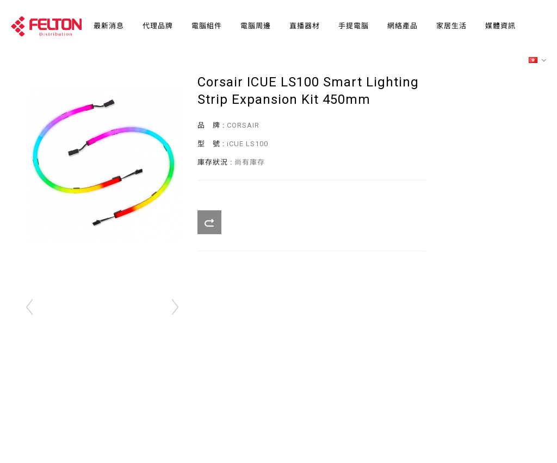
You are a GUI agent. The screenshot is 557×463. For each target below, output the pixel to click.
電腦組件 (206, 26)
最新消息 (109, 26)
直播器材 (304, 26)
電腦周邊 (255, 26)
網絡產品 (402, 26)
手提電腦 (353, 26)
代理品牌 (158, 26)
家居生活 (451, 26)
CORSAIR (243, 125)
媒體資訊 (500, 26)
